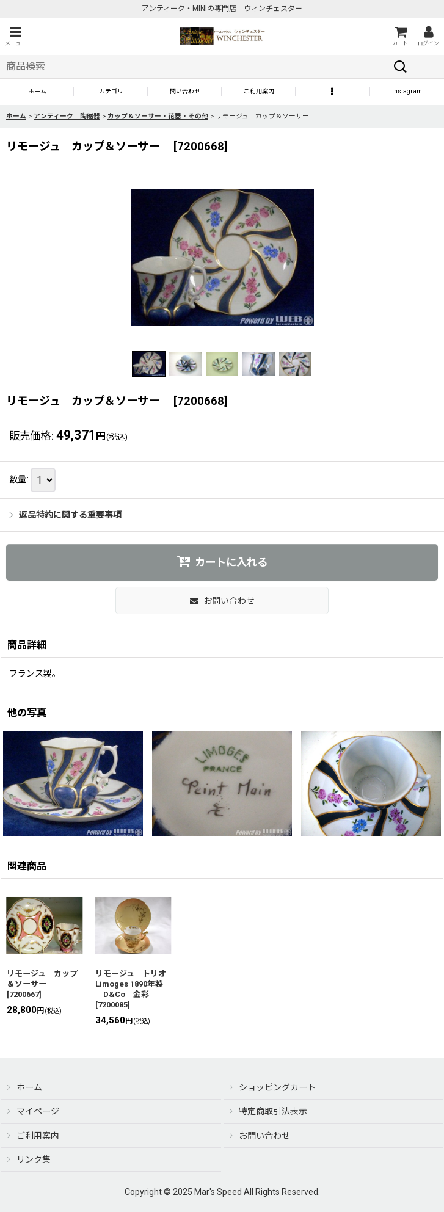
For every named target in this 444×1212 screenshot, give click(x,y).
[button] (15, 36)
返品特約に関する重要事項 (65, 515)
